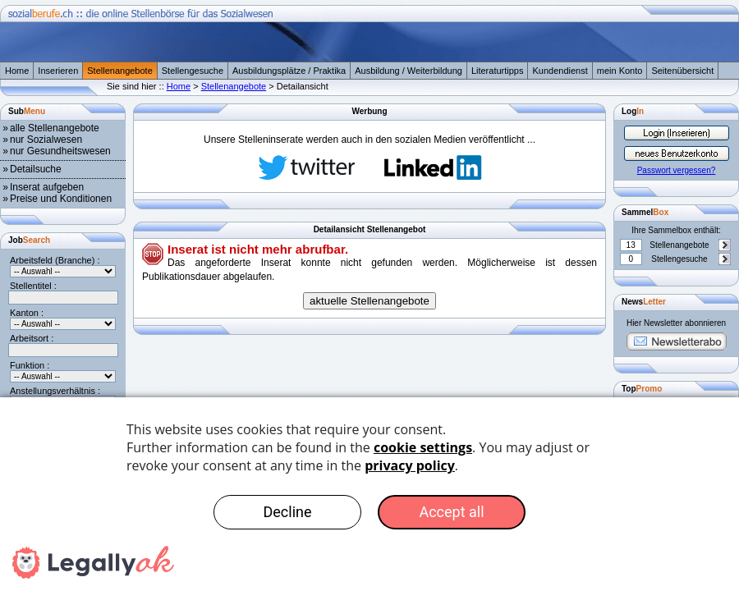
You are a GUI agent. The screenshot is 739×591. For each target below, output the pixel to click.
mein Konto (620, 71)
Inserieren (58, 71)
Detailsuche (36, 169)
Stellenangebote (120, 71)
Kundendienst (559, 71)
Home (17, 71)
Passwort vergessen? (676, 170)
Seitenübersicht (682, 71)
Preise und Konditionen (61, 198)
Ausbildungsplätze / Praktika (289, 71)
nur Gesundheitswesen (60, 151)
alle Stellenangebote (54, 128)
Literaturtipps (497, 71)
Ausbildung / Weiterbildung (408, 71)
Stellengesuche (192, 71)
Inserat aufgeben (47, 187)
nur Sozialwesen (46, 139)
